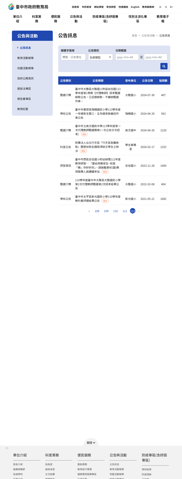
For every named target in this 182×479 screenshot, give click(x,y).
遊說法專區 (24, 88)
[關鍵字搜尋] (73, 57)
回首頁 (75, 7)
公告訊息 (25, 48)
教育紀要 (22, 109)
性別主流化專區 (138, 18)
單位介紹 (17, 18)
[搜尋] (164, 66)
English (135, 7)
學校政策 (146, 469)
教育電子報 (163, 18)
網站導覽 (99, 7)
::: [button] (7, 448)
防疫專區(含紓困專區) (105, 18)
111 (125, 211)
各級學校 (18, 474)
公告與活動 (76, 18)
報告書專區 (24, 99)
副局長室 (50, 469)
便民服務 (55, 18)
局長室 (48, 464)
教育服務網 (148, 7)
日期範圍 (120, 50)
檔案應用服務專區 (87, 474)
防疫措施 (146, 474)
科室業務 (36, 18)
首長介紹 (18, 464)
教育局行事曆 (84, 469)
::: (10, 33)
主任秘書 (50, 474)
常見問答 (111, 7)
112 (132, 211)
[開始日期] (127, 57)
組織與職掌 (19, 469)
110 (115, 211)
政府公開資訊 (25, 78)
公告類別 (93, 50)
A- (160, 7)
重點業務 (82, 464)
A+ (171, 7)
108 (97, 211)
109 (106, 211)
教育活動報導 (25, 58)
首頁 (134, 35)
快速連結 (123, 7)
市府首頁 (86, 7)
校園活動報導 (25, 68)
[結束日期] (155, 57)
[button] (91, 442)
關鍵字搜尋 (68, 50)
